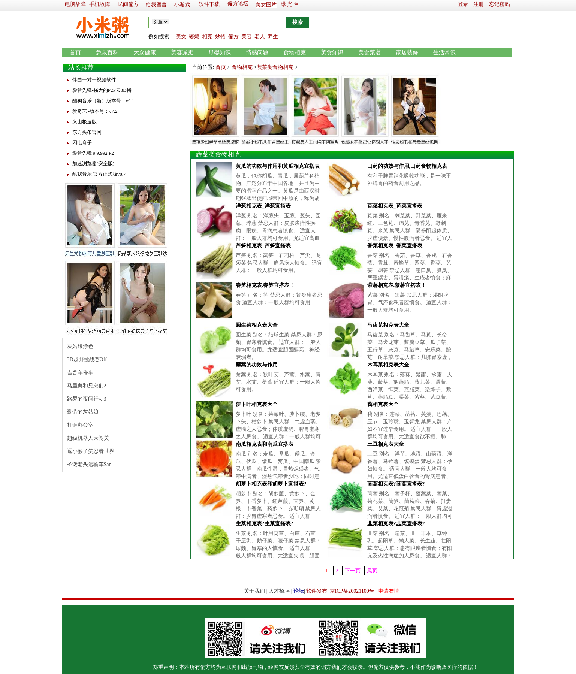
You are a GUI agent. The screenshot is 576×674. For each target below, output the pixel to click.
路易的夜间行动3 (86, 399)
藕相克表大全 (383, 404)
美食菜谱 (369, 52)
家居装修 (407, 52)
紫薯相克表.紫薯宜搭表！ (396, 285)
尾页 (372, 571)
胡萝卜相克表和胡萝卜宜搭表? (271, 484)
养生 (273, 36)
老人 (259, 36)
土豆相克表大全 (385, 444)
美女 (181, 36)
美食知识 (332, 52)
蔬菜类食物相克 (275, 67)
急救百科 (107, 52)
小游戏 (182, 4)
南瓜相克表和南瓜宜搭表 (264, 444)
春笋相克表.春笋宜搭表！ (265, 285)
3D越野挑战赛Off (87, 359)
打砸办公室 (80, 425)
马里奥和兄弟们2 (86, 386)
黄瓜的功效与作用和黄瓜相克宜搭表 (278, 166)
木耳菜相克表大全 (388, 365)
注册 (478, 4)
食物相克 (294, 52)
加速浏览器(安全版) (93, 163)
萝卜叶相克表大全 (257, 404)
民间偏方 (128, 4)
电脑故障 (75, 4)
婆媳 (194, 36)
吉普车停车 (80, 372)
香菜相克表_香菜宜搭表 (394, 245)
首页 (75, 52)
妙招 (220, 36)
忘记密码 (499, 4)
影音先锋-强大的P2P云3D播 (102, 90)
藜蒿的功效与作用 (257, 365)
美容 (246, 36)
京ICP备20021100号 (352, 591)
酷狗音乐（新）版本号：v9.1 (103, 100)
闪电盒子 (82, 142)
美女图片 (266, 4)
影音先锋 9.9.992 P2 (93, 153)
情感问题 (257, 52)
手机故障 (99, 4)
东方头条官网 (87, 132)
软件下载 (209, 4)
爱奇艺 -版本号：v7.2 (95, 111)
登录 (463, 4)
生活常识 (444, 52)
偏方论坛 (237, 3)
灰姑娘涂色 (80, 346)
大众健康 (144, 52)
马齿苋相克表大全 (388, 325)
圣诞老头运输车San (89, 464)
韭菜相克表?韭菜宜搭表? (396, 523)
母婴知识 (219, 52)
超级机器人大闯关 (88, 438)
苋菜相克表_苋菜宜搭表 (394, 206)
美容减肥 (182, 52)
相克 (207, 36)
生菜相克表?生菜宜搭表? (264, 523)
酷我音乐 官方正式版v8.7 (99, 174)
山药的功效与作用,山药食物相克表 (407, 166)
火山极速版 (84, 121)
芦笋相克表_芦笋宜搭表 (263, 245)
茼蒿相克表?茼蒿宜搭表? (396, 484)
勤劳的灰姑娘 (83, 412)
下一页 (353, 571)
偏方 (233, 36)
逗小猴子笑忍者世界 (90, 451)
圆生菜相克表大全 (257, 325)
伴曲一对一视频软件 (94, 79)
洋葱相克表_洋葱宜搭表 (263, 206)
